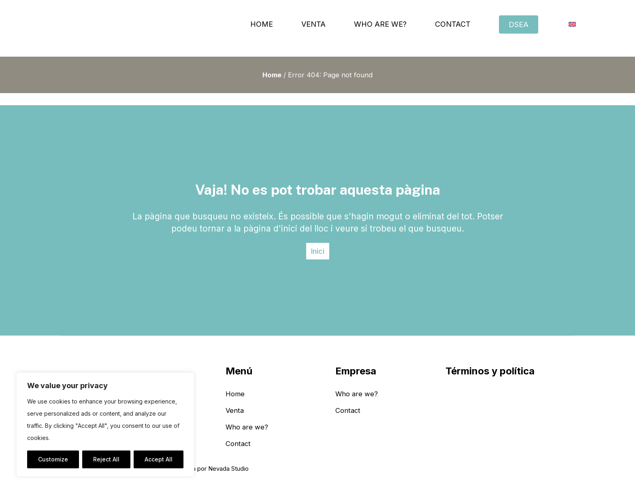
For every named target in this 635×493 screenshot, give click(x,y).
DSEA (518, 24)
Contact (453, 24)
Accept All (159, 459)
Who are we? (380, 24)
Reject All (106, 459)
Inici (317, 251)
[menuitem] (572, 24)
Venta (313, 24)
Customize (53, 459)
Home (261, 24)
